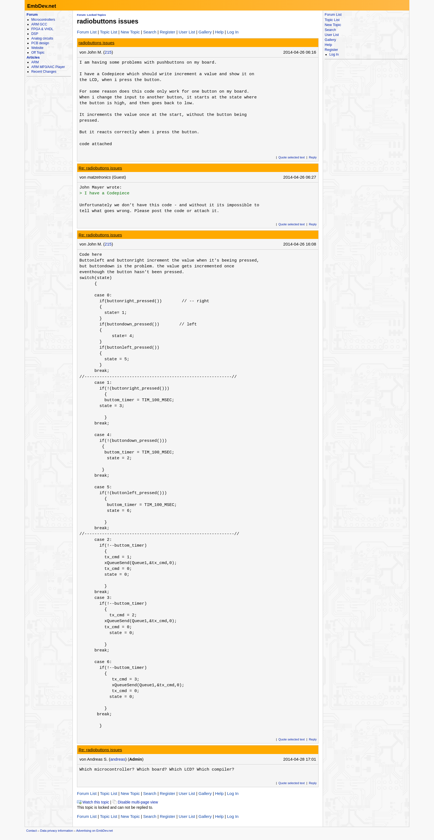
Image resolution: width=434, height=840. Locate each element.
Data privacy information (56, 830)
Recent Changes (43, 72)
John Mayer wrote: (100, 187)
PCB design (40, 43)
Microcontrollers (43, 20)
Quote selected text (291, 157)
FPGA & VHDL (42, 29)
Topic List (108, 32)
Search (149, 32)
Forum (32, 14)
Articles (33, 57)
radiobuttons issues (97, 42)
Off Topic (37, 52)
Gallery (205, 32)
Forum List (87, 32)
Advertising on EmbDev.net (94, 830)
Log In (233, 32)
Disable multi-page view (135, 802)
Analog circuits (42, 38)
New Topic (130, 32)
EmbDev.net (41, 6)
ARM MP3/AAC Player (48, 67)
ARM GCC (39, 24)
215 (108, 52)
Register (167, 32)
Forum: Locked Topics (91, 14)
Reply (313, 157)
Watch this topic (93, 802)
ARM (35, 62)
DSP (34, 34)
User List (187, 32)
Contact (31, 830)
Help (219, 32)
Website (37, 48)
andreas (117, 759)
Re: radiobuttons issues (100, 168)
